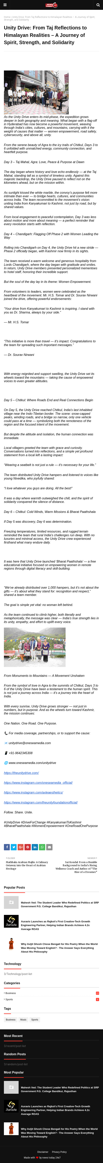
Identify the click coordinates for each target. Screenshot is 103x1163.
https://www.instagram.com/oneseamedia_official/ (38, 782)
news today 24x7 (51, 1157)
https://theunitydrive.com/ (21, 773)
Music (23, 1019)
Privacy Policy (59, 1152)
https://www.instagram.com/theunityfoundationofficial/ (41, 802)
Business (52, 993)
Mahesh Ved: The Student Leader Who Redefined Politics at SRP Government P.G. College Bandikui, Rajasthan (60, 904)
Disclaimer (42, 1152)
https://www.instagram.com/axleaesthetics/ (33, 792)
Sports (52, 999)
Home (7, 17)
